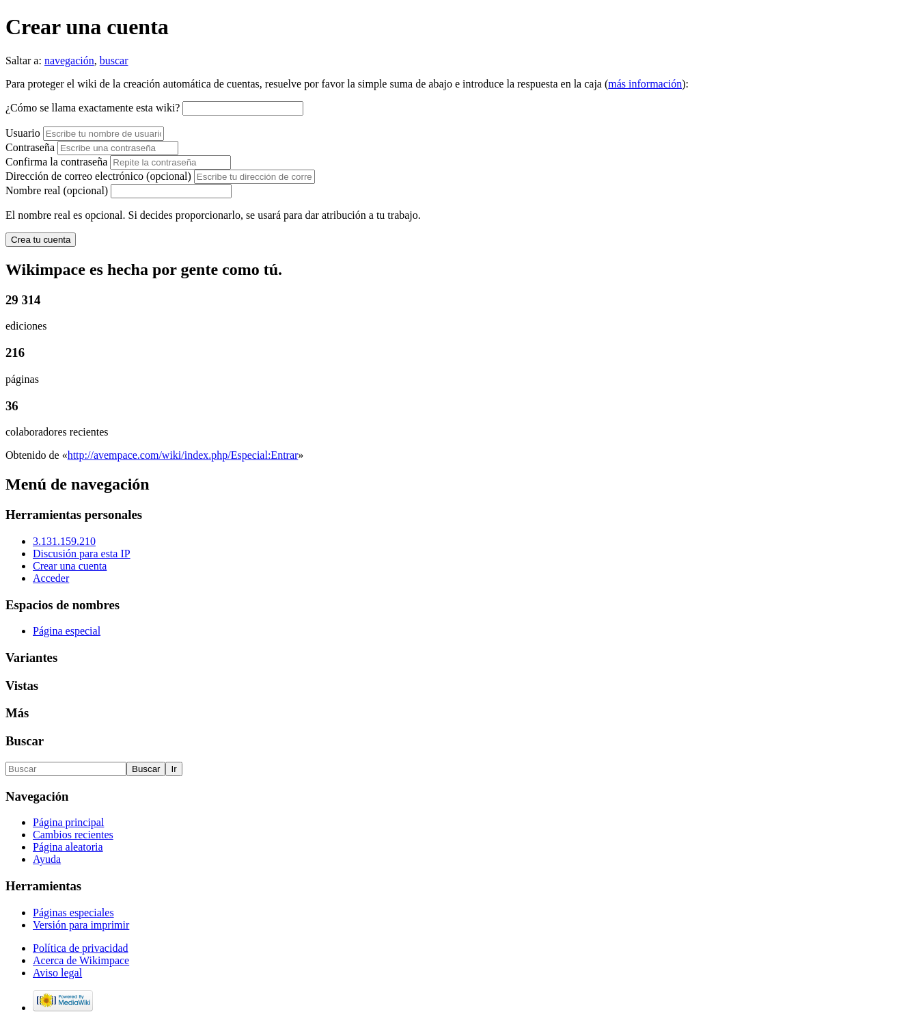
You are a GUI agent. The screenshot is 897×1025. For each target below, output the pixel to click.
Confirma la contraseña (56, 162)
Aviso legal (57, 973)
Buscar (24, 741)
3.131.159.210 (64, 541)
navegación (69, 60)
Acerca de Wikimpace (81, 960)
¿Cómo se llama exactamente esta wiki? (92, 108)
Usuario (24, 133)
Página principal (68, 822)
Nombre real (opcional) (56, 190)
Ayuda (47, 859)
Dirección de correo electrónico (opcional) (99, 176)
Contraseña (30, 147)
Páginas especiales (73, 912)
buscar (114, 60)
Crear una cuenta (70, 566)
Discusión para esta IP (81, 553)
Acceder (51, 578)
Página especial (66, 631)
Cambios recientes (73, 834)
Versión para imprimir (81, 925)
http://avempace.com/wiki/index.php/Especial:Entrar (183, 455)
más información (645, 84)
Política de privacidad (80, 948)
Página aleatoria (68, 847)
